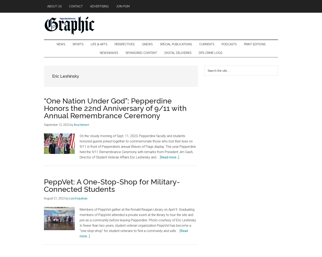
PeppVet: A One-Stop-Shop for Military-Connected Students (112, 185)
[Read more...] (169, 157)
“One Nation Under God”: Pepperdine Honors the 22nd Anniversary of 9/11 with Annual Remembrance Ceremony (115, 108)
